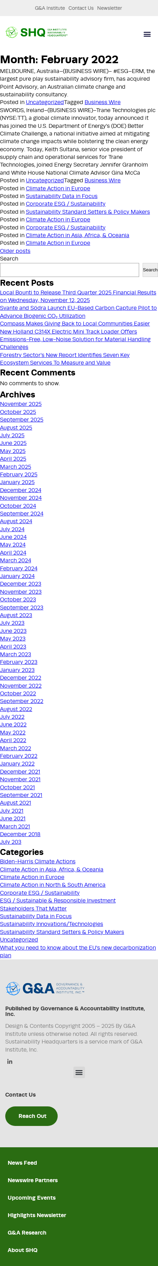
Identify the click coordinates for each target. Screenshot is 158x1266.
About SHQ (22, 1250)
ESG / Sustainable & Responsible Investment (58, 901)
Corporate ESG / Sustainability (66, 204)
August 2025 (16, 428)
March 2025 (15, 467)
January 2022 (17, 764)
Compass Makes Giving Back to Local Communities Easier (75, 324)
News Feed (22, 1162)
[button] (147, 34)
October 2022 (18, 693)
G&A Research (27, 1232)
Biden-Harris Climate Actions (38, 861)
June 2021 (13, 818)
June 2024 (13, 537)
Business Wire (103, 102)
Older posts (15, 251)
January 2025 (17, 482)
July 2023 (12, 623)
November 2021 (20, 779)
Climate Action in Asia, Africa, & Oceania (77, 235)
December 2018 (20, 834)
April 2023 (13, 647)
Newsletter (109, 8)
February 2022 (18, 756)
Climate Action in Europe (58, 188)
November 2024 (21, 498)
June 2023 (13, 631)
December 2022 (20, 678)
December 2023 (20, 584)
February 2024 (18, 568)
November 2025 (21, 404)
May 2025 (13, 451)
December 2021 (20, 772)
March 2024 (15, 560)
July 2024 (12, 529)
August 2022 (16, 709)
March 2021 (15, 827)
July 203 (10, 842)
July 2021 (11, 811)
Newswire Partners (33, 1180)
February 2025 (18, 474)
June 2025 (13, 443)
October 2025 (18, 412)
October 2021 (17, 787)
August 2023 (16, 615)
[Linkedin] (9, 1062)
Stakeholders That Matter (33, 909)
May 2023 (13, 639)
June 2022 (13, 725)
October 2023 (18, 600)
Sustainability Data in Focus (62, 196)
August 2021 (15, 803)
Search (9, 259)
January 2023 (17, 670)
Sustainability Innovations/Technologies (51, 924)
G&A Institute (50, 8)
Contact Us (81, 8)
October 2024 (18, 506)
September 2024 (21, 514)
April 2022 (13, 740)
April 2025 (13, 459)
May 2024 (13, 545)
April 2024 (13, 553)
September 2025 (21, 420)
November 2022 (21, 686)
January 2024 (17, 576)
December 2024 (20, 490)
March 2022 (15, 748)
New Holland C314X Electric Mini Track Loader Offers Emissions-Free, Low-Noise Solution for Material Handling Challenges (75, 340)
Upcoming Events (32, 1197)
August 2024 (16, 521)
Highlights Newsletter (37, 1215)
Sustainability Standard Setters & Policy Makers (88, 212)
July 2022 (12, 717)
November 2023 (21, 592)
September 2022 (21, 701)
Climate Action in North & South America (53, 885)
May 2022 (13, 733)
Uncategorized (45, 102)
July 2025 (12, 435)
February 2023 (18, 662)
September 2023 (21, 608)
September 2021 (21, 795)
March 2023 (15, 654)
